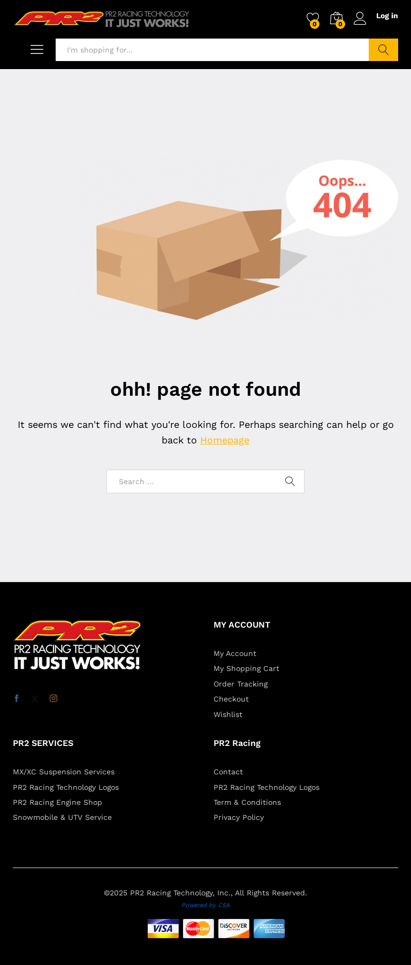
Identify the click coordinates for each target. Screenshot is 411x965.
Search (383, 50)
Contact (228, 771)
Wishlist (228, 714)
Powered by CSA (205, 905)
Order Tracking (241, 684)
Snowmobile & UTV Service (62, 817)
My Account (235, 653)
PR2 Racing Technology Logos (66, 787)
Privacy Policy (239, 817)
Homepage (224, 440)
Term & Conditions (247, 802)
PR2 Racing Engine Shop (57, 802)
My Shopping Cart (246, 668)
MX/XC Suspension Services (64, 771)
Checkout (231, 699)
